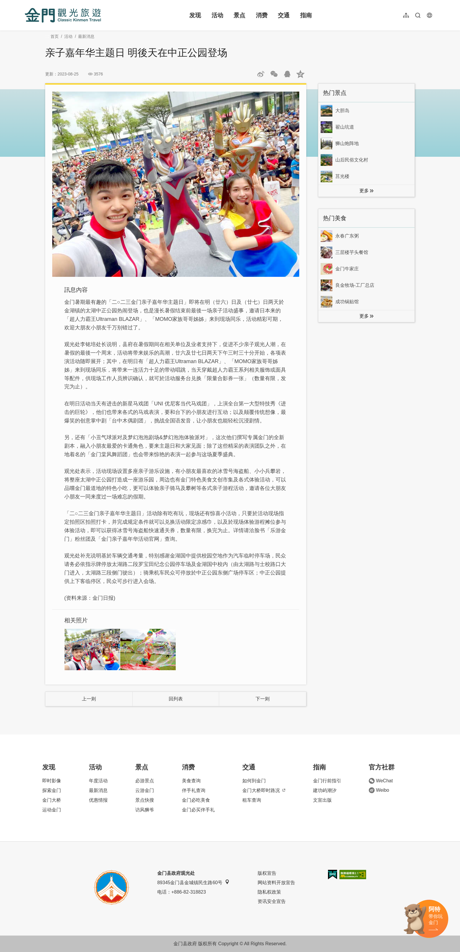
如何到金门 (254, 780)
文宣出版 (322, 800)
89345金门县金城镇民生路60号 (193, 882)
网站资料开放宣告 (276, 882)
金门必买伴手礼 (198, 809)
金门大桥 (51, 800)
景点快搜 (144, 800)
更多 (364, 190)
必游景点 (144, 780)
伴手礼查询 (193, 790)
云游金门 (144, 790)
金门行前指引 (327, 780)
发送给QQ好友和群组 (287, 74)
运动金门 (51, 809)
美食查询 (191, 780)
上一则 (89, 698)
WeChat (381, 781)
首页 (54, 36)
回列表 (176, 698)
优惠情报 (98, 800)
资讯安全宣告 (272, 901)
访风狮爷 (144, 809)
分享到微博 (261, 74)
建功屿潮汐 (324, 790)
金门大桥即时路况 (263, 790)
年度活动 (98, 780)
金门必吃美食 (196, 800)
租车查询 (251, 800)
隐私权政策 (269, 891)
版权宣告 (267, 873)
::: (26, 3)
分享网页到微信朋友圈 (274, 74)
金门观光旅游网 (63, 15)
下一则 (263, 698)
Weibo (379, 790)
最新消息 (86, 36)
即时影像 (51, 780)
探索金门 (51, 790)
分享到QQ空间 (300, 74)
